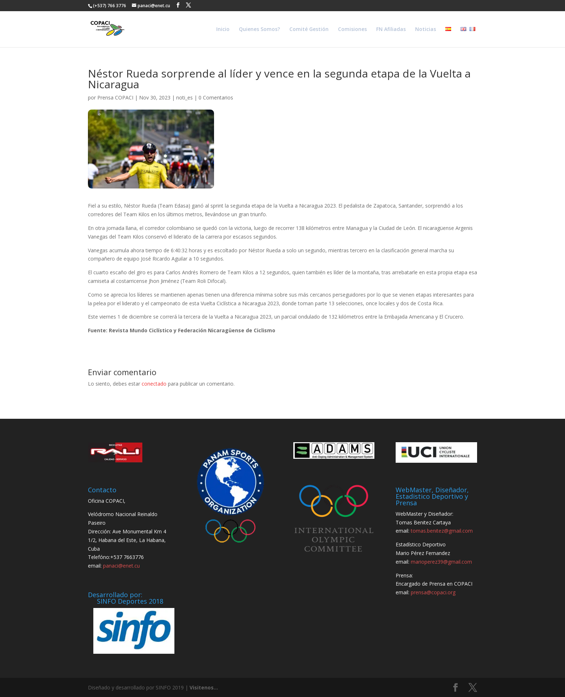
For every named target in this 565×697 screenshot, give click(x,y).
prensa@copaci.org (433, 592)
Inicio (223, 29)
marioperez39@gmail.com (441, 561)
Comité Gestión (309, 29)
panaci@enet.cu (121, 565)
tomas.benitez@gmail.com (442, 530)
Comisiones (352, 29)
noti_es (184, 97)
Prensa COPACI (115, 97)
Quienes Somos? (259, 29)
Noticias (425, 29)
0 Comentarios (216, 97)
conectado (154, 383)
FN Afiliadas (391, 29)
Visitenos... (204, 687)
